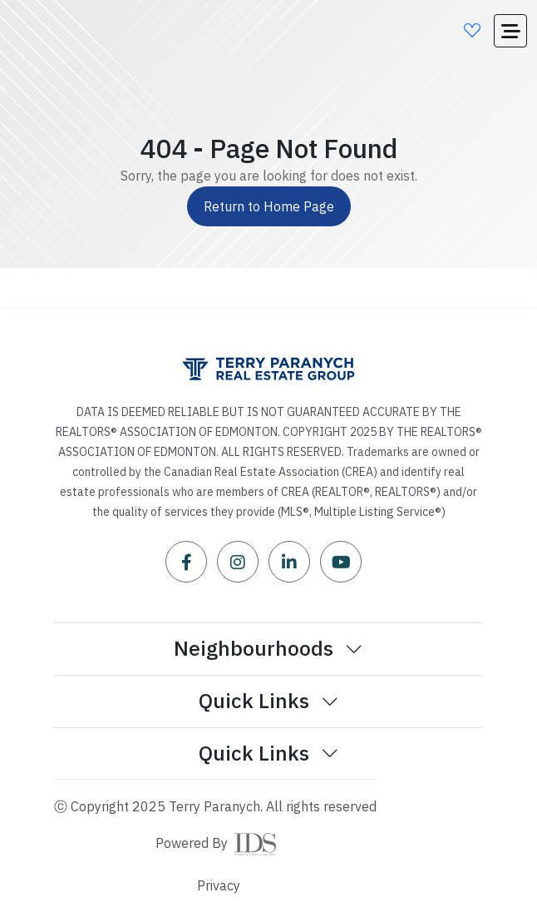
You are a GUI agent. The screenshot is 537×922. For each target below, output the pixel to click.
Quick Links (269, 700)
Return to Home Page (269, 206)
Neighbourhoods (268, 648)
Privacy (218, 885)
